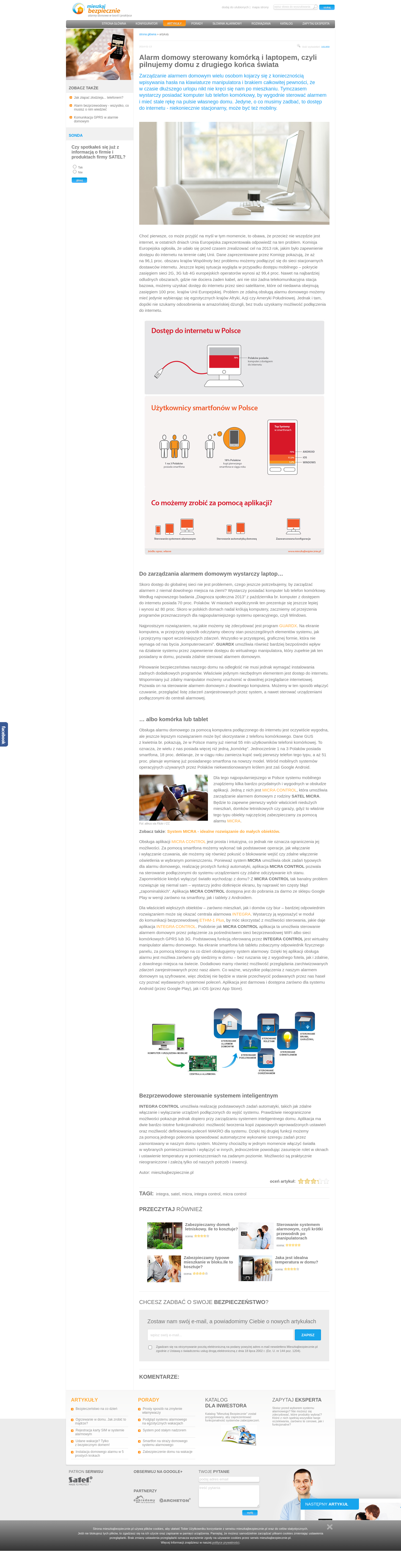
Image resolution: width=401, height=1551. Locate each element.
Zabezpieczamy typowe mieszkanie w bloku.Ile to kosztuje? (192, 1268)
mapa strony (260, 7)
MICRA (233, 821)
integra (162, 1194)
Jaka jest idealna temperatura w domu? (284, 1268)
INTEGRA (241, 914)
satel (175, 1194)
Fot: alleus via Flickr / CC (154, 823)
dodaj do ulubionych (235, 7)
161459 (325, 46)
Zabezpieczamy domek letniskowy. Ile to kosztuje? (192, 1235)
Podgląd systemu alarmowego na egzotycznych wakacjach (164, 1421)
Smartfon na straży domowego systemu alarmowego (165, 1443)
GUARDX (288, 625)
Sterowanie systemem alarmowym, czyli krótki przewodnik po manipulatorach (284, 1235)
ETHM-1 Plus (211, 920)
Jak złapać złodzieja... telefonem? (98, 98)
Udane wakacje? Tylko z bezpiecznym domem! (92, 1443)
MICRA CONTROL (279, 790)
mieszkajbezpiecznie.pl (172, 1172)
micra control (234, 1194)
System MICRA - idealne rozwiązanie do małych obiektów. (223, 831)
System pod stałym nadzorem (164, 1430)
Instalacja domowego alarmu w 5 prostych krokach (99, 1454)
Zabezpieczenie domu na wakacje (168, 1452)
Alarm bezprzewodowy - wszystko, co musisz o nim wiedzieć (101, 107)
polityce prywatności (225, 1542)
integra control (207, 1194)
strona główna (147, 34)
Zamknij (330, 1526)
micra (187, 1194)
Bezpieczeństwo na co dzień (96, 1409)
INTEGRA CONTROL (176, 926)
